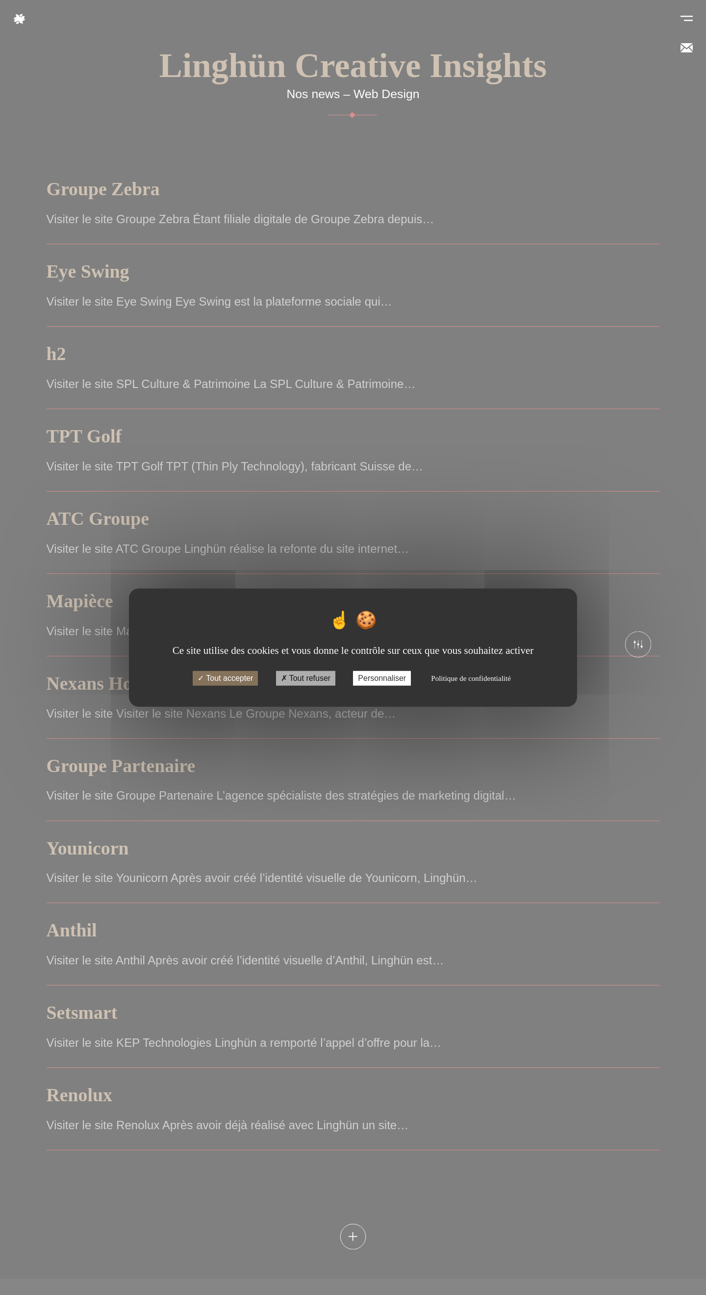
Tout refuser (306, 678)
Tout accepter (225, 678)
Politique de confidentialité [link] (470, 678)
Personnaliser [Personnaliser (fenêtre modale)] (382, 678)
